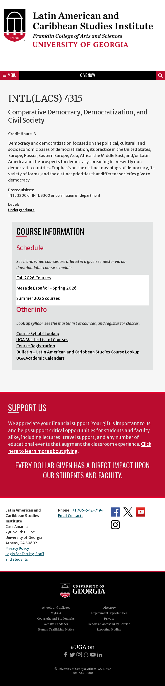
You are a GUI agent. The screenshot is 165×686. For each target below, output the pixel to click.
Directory (109, 607)
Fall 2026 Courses (33, 277)
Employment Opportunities (109, 613)
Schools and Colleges (56, 607)
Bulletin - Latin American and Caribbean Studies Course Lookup (78, 352)
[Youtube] (93, 654)
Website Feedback (56, 624)
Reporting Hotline (109, 629)
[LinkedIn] (99, 654)
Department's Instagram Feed (115, 524)
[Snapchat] (86, 654)
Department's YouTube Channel (140, 512)
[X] (72, 654)
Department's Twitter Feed (128, 512)
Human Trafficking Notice (56, 629)
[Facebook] (65, 654)
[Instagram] (79, 654)
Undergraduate (21, 210)
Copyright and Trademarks (56, 618)
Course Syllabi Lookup (37, 333)
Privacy (109, 618)
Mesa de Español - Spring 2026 (46, 288)
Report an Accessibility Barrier (109, 624)
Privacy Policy (17, 548)
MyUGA (56, 613)
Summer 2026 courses (38, 298)
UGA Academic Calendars (40, 358)
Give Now (87, 75)
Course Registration (35, 345)
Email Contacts (70, 515)
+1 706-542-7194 (87, 510)
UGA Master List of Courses (42, 339)
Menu (9, 75)
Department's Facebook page (115, 512)
